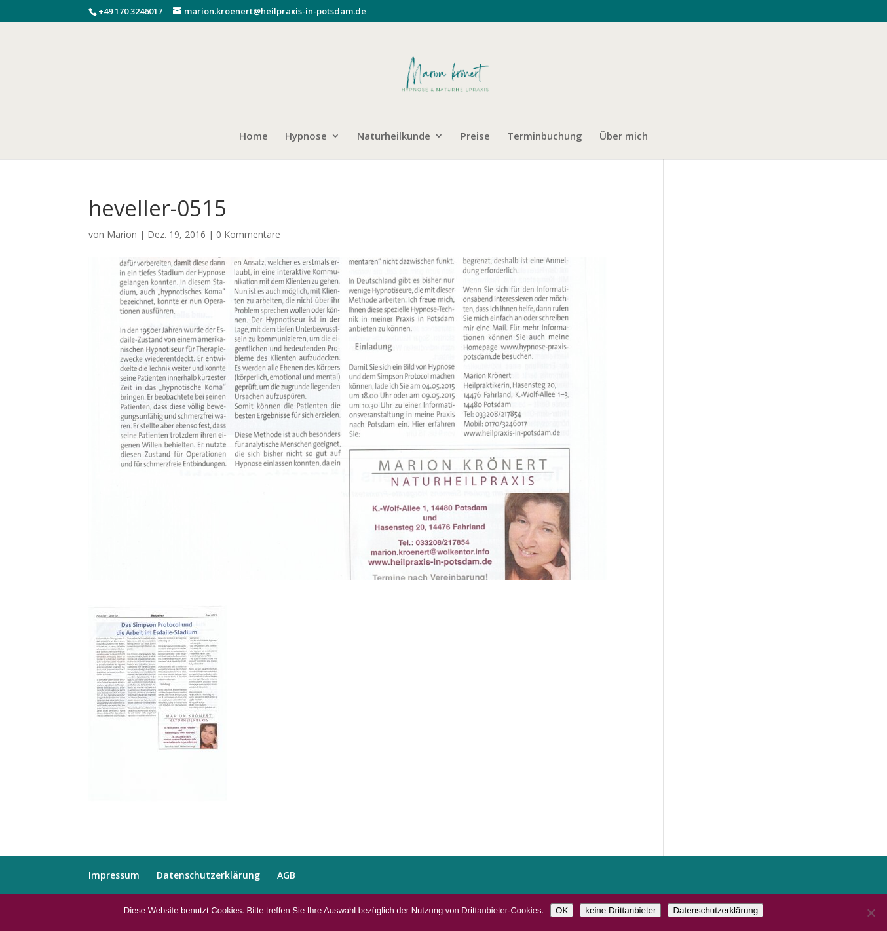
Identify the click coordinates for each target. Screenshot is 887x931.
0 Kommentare (248, 234)
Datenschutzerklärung (208, 875)
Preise (475, 136)
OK (562, 910)
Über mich (623, 136)
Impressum (114, 875)
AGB (286, 875)
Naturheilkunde (393, 136)
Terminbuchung (544, 136)
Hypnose (306, 136)
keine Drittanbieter (620, 910)
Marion (122, 234)
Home (253, 136)
